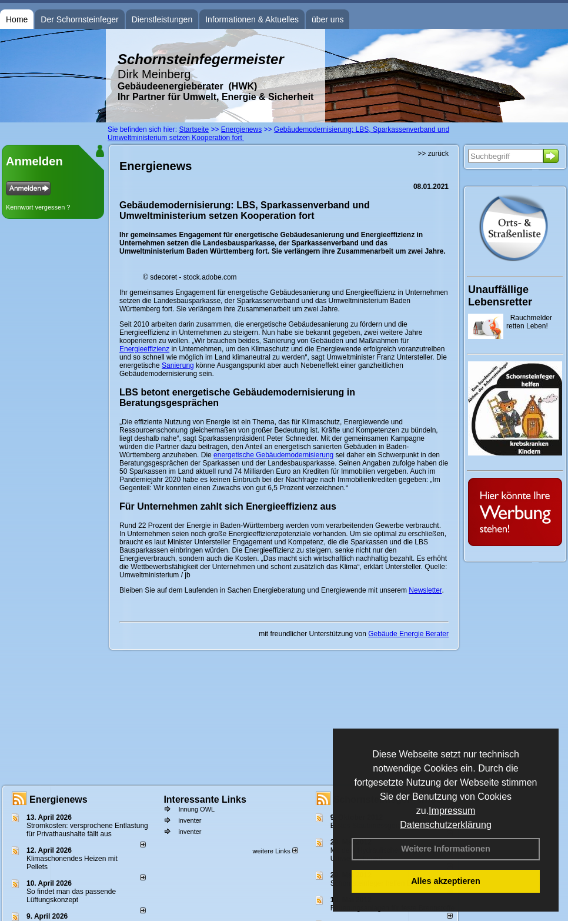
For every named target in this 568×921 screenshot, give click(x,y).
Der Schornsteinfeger (79, 19)
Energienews (58, 799)
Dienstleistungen (162, 19)
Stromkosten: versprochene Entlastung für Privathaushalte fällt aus (87, 830)
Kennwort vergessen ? (38, 207)
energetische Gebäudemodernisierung (273, 455)
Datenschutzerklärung (446, 825)
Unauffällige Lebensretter (500, 296)
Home (17, 19)
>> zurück (433, 153)
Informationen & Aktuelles (252, 19)
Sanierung (178, 365)
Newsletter (425, 590)
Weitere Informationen (445, 848)
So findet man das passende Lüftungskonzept (71, 895)
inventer (189, 820)
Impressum (452, 811)
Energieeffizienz (144, 349)
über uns (327, 19)
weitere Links (275, 850)
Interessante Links (204, 799)
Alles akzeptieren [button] (445, 881)
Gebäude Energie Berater (408, 634)
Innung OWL (196, 809)
